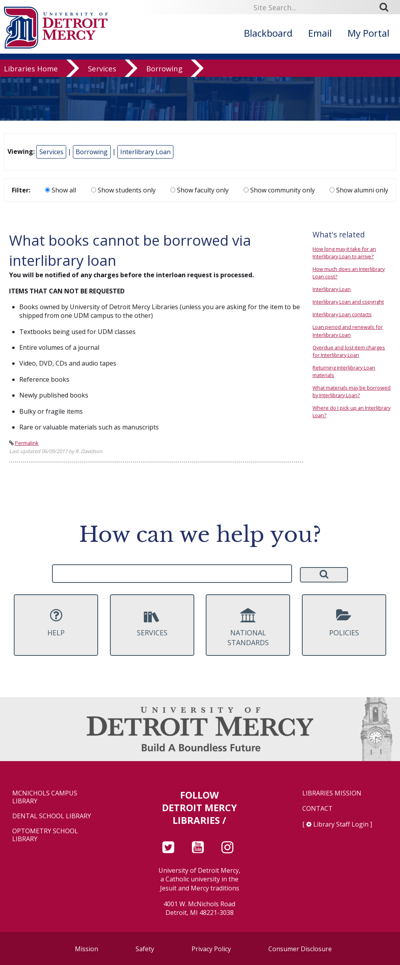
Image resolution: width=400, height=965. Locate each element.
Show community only (279, 190)
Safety (145, 948)
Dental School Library (51, 816)
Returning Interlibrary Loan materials (344, 371)
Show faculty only (199, 190)
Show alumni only (358, 190)
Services (102, 75)
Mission (86, 948)
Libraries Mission (331, 793)
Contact (317, 808)
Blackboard (268, 32)
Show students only (123, 190)
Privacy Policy (211, 948)
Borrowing (164, 75)
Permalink (27, 442)
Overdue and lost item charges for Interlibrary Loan (349, 351)
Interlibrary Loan (145, 151)
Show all (60, 190)
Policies (344, 622)
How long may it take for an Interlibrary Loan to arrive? (344, 252)
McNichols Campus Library (44, 797)
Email (320, 32)
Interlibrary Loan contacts (342, 314)
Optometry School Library (45, 834)
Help (56, 622)
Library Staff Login (340, 824)
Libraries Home (31, 75)
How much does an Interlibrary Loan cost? (349, 272)
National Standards (248, 628)
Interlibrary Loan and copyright (348, 301)
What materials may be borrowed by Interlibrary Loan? (352, 391)
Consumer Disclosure (300, 948)
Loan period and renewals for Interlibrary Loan (348, 330)
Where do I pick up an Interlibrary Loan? (352, 411)
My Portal (368, 32)
